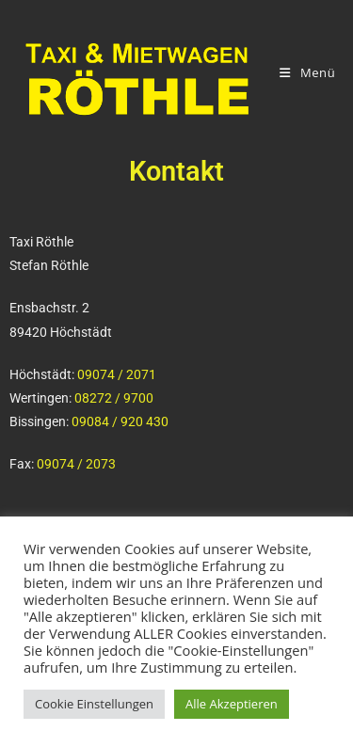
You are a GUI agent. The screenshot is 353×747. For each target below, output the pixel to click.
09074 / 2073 (76, 463)
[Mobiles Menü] (307, 73)
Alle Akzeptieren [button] (231, 703)
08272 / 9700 (113, 397)
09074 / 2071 (116, 374)
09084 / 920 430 (120, 421)
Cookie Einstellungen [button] (94, 703)
